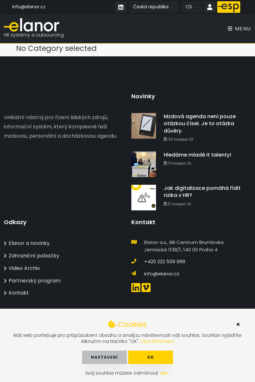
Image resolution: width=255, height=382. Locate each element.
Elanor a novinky (27, 243)
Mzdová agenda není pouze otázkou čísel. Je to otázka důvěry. (200, 123)
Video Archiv (22, 268)
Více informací (157, 341)
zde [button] (164, 373)
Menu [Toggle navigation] (239, 28)
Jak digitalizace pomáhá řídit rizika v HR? (202, 191)
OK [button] (150, 357)
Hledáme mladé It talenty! (197, 154)
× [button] (238, 324)
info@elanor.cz (28, 7)
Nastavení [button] (104, 357)
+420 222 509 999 (164, 261)
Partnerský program (32, 280)
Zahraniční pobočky (31, 255)
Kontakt (16, 293)
